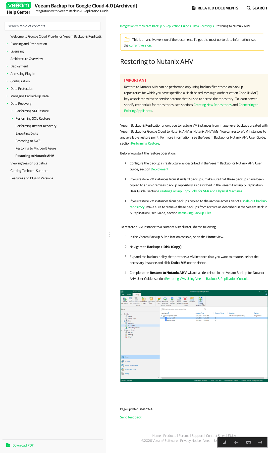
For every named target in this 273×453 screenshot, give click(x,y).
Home (156, 436)
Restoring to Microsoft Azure (35, 148)
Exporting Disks (26, 133)
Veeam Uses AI (214, 441)
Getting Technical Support (29, 171)
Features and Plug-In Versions (31, 178)
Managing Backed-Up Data (29, 96)
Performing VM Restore (32, 111)
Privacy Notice (190, 441)
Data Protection (21, 89)
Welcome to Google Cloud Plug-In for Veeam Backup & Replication (57, 36)
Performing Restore (145, 143)
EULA (232, 436)
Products (169, 436)
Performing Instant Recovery (35, 126)
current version (140, 45)
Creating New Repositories (213, 105)
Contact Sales (215, 436)
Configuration (20, 81)
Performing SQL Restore (32, 118)
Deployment (19, 66)
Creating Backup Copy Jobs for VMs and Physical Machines (200, 191)
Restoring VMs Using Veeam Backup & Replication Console (206, 279)
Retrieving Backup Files (194, 213)
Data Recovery (21, 103)
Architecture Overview (26, 59)
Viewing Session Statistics (28, 163)
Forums (184, 436)
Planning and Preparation (28, 44)
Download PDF (23, 445)
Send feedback (131, 417)
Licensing (17, 51)
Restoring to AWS (27, 141)
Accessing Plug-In (22, 74)
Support (198, 436)
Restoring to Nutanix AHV (34, 156)
